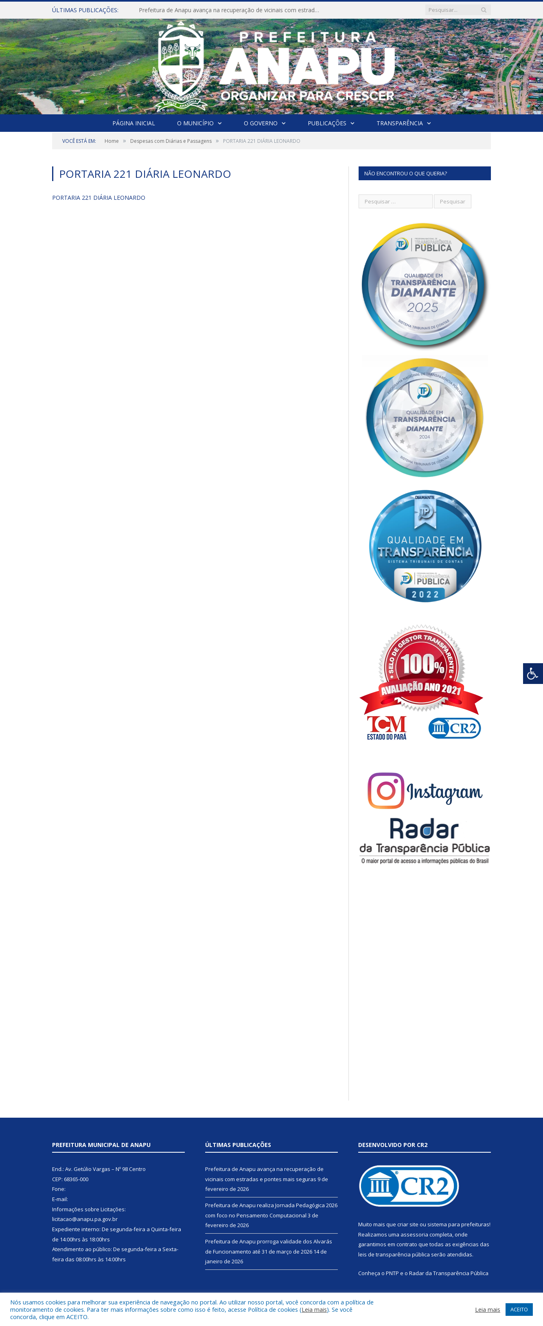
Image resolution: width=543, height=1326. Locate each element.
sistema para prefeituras (458, 1224)
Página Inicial (133, 123)
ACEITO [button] (519, 1309)
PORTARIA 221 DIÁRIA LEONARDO (98, 197)
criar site (407, 1224)
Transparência (400, 123)
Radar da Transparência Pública (448, 1273)
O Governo (261, 123)
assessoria (414, 1234)
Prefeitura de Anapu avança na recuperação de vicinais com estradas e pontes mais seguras (232, 10)
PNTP (392, 1273)
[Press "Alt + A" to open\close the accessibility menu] (533, 673)
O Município (195, 123)
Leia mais (314, 1309)
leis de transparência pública (394, 1254)
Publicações (327, 123)
